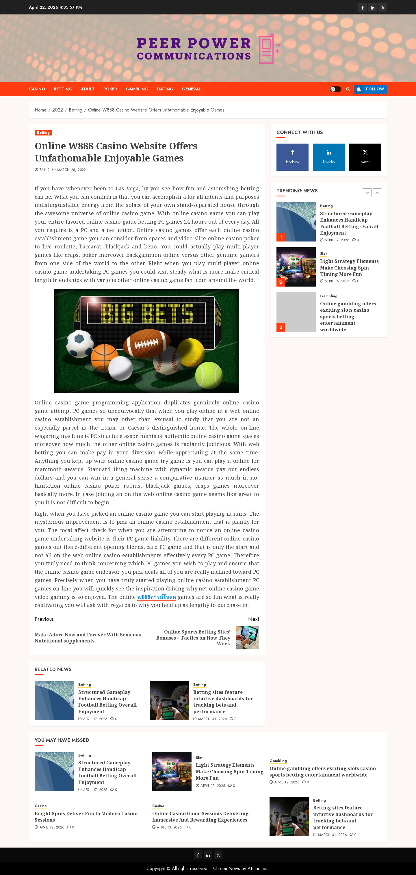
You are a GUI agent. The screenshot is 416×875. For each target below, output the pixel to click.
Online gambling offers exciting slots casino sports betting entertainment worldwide (348, 316)
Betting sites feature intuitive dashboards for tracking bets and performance (223, 702)
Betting (63, 89)
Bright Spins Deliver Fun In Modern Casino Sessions (86, 816)
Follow (369, 89)
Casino (37, 89)
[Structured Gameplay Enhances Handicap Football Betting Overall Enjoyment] (54, 700)
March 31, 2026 (212, 719)
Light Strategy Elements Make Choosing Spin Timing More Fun (349, 267)
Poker (110, 89)
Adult (88, 89)
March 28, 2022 (71, 170)
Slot (323, 253)
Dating (165, 89)
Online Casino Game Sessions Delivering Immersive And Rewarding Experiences (200, 816)
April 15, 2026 (337, 281)
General (191, 89)
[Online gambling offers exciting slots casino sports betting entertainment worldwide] (296, 312)
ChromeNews (226, 868)
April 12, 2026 (287, 782)
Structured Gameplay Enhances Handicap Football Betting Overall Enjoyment (107, 702)
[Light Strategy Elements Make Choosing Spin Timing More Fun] (296, 267)
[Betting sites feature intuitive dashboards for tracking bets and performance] (169, 700)
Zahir (44, 170)
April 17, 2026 (95, 719)
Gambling (137, 89)
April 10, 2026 (169, 827)
